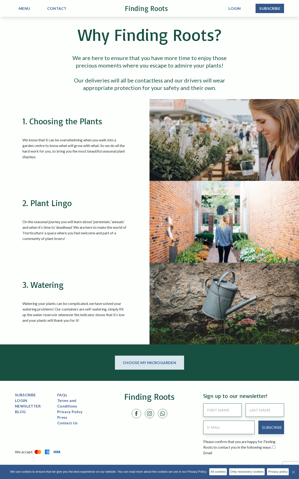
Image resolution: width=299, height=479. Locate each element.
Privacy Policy (70, 411)
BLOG (20, 411)
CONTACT (57, 8)
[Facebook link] (136, 413)
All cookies (218, 471)
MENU (24, 8)
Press (62, 417)
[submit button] (272, 427)
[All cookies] (293, 472)
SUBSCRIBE (25, 395)
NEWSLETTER (28, 406)
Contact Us (67, 423)
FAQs (62, 395)
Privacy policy (278, 471)
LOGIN (21, 400)
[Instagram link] (149, 413)
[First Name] (222, 410)
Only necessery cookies (247, 471)
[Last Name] (265, 410)
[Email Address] (228, 427)
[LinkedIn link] (162, 413)
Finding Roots (146, 8)
